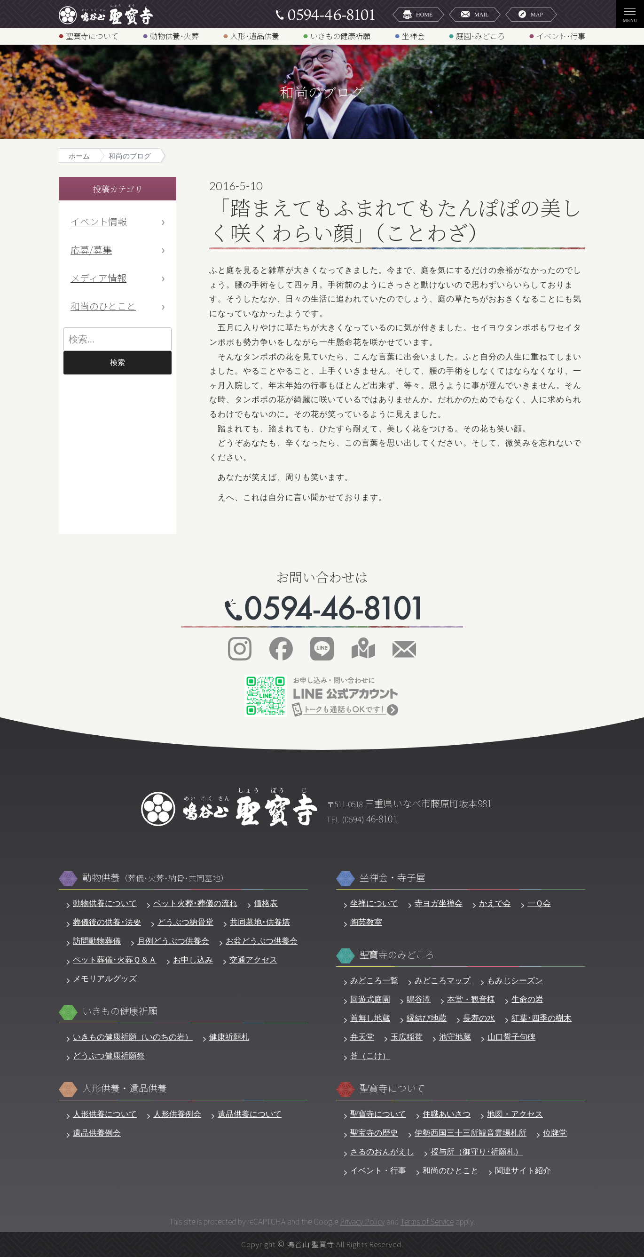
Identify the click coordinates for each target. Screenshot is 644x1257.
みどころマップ (443, 980)
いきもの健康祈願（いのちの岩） (133, 1037)
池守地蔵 (455, 1037)
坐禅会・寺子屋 (392, 877)
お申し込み (193, 959)
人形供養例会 (177, 1114)
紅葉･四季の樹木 (541, 1018)
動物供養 (155, 877)
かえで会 (495, 903)
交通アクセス (253, 959)
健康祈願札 (229, 1037)
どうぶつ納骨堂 (185, 922)
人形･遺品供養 (254, 36)
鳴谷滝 (419, 999)
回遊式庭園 (370, 999)
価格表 (266, 903)
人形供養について (105, 1114)
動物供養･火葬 (174, 36)
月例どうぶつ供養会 (173, 941)
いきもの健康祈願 (340, 36)
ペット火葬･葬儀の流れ (195, 903)
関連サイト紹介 (523, 1170)
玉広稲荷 (407, 1037)
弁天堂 (362, 1037)
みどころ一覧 (374, 980)
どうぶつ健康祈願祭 (109, 1055)
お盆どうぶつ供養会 (262, 941)
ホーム (79, 156)
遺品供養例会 (97, 1133)
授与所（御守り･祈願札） (477, 1151)
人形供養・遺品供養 (124, 1088)
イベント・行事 (378, 1170)
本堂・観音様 (471, 999)
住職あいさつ (447, 1114)
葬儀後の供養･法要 (107, 922)
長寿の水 (479, 1018)
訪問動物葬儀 (97, 941)
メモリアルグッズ (105, 978)
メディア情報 (98, 278)
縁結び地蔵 (427, 1018)
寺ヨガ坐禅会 (439, 903)
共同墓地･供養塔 (260, 922)
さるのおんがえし (382, 1151)
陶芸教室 (366, 922)
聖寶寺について (92, 36)
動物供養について (105, 903)
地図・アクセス (515, 1114)
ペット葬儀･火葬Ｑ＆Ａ (115, 959)
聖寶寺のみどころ (397, 954)
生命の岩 (527, 999)
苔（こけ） (370, 1055)
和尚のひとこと (103, 306)
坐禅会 (413, 36)
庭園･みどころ (480, 36)
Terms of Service (427, 1221)
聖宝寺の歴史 (374, 1133)
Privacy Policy (362, 1221)
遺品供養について (250, 1114)
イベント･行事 (560, 36)
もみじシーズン (515, 980)
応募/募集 (91, 249)
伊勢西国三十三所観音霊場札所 (470, 1133)
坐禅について (374, 903)
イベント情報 (99, 221)
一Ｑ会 (539, 903)
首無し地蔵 (370, 1018)
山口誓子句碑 (511, 1037)
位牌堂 (555, 1133)
